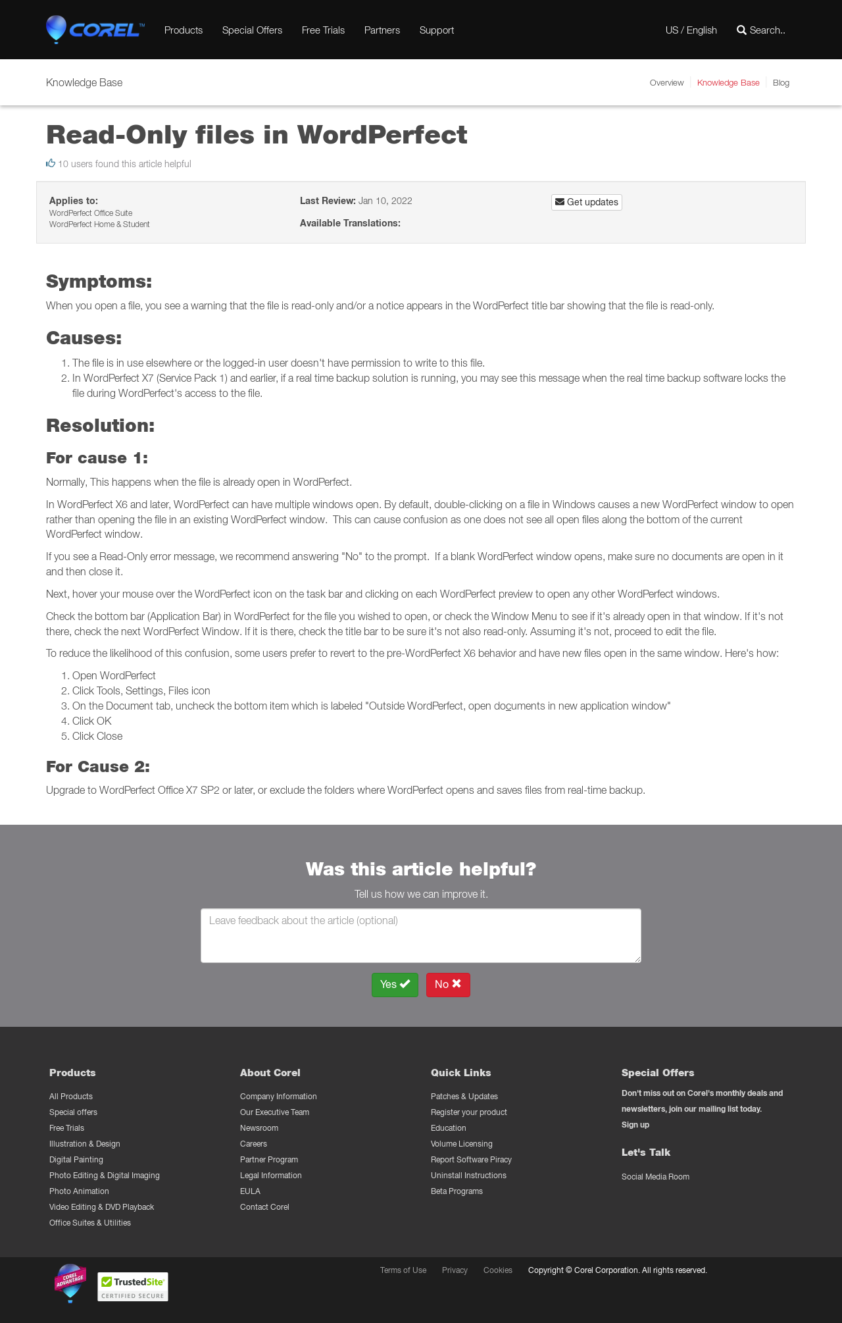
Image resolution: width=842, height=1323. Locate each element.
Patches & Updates (464, 1096)
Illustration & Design (84, 1144)
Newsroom (259, 1128)
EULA (250, 1191)
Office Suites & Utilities (90, 1223)
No (448, 984)
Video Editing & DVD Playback (101, 1207)
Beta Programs (457, 1191)
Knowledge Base (728, 82)
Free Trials (323, 30)
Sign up (635, 1124)
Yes (395, 984)
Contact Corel (264, 1207)
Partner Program (269, 1159)
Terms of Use (403, 1270)
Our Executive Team (274, 1112)
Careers (253, 1144)
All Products (71, 1096)
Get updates (586, 202)
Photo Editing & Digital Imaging (104, 1175)
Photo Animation (79, 1191)
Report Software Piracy (471, 1159)
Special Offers (252, 30)
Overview (667, 82)
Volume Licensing (462, 1144)
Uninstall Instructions (469, 1175)
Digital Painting (76, 1159)
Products (183, 30)
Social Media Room (655, 1176)
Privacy (455, 1270)
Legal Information (271, 1175)
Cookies (497, 1270)
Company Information (278, 1096)
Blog (781, 82)
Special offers (73, 1112)
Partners (382, 30)
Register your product (469, 1112)
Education (448, 1128)
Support (437, 30)
